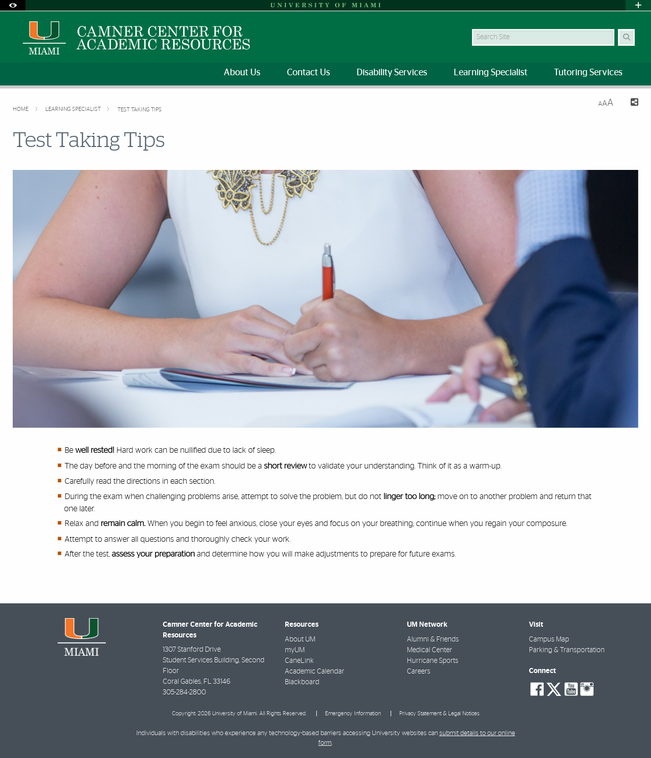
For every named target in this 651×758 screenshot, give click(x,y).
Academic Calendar (314, 671)
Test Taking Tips (139, 109)
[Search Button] (626, 37)
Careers (418, 671)
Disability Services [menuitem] (392, 72)
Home (21, 109)
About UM (300, 639)
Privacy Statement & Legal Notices (439, 713)
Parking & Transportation (567, 650)
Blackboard (302, 682)
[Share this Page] (630, 103)
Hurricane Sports (432, 660)
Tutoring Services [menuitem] (588, 72)
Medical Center (429, 650)
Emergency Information (353, 713)
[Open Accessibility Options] (12, 5)
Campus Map (549, 639)
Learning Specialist (73, 109)
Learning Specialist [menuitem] (490, 72)
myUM (295, 650)
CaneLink (299, 660)
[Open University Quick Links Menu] (638, 5)
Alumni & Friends (433, 639)
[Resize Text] (605, 103)
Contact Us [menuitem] (308, 72)
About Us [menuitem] (242, 72)
